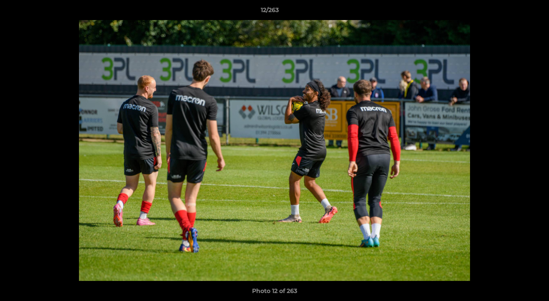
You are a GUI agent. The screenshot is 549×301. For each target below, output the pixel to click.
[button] (514, 12)
